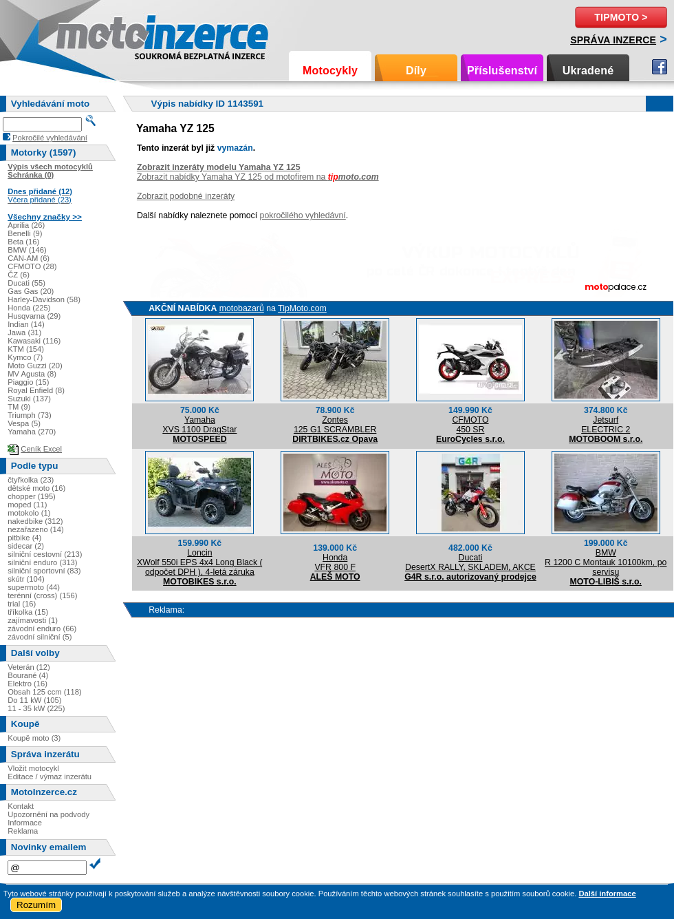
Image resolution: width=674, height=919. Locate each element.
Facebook (659, 66)
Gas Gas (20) (31, 291)
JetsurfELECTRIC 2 (605, 424)
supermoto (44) (34, 587)
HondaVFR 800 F (335, 562)
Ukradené (588, 70)
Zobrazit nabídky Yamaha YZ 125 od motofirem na (258, 177)
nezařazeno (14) (35, 529)
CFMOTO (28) (32, 266)
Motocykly (330, 70)
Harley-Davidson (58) (44, 299)
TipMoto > (620, 17)
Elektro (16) (27, 683)
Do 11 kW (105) (34, 700)
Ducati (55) (26, 283)
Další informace (606, 893)
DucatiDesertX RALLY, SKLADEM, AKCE (470, 562)
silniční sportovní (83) (44, 571)
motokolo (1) (29, 513)
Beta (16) (23, 241)
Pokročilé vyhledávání (49, 138)
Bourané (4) (28, 675)
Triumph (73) (30, 415)
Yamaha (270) (32, 431)
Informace (25, 822)
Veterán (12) (29, 667)
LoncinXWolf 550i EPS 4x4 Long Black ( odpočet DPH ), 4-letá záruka (200, 562)
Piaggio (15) (28, 382)
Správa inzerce (613, 39)
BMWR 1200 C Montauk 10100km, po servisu (605, 562)
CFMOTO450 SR (470, 424)
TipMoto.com (302, 308)
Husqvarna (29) (34, 316)
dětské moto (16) (36, 488)
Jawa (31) (24, 332)
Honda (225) (29, 308)
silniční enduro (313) (42, 562)
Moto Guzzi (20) (35, 365)
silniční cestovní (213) (45, 554)
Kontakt (21, 806)
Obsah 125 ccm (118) (45, 692)
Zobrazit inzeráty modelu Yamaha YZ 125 (219, 167)
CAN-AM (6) (29, 258)
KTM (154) (26, 349)
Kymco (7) (25, 357)
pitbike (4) (24, 538)
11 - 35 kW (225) (36, 708)
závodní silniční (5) (40, 637)
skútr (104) (26, 579)
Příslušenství (502, 70)
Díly (416, 70)
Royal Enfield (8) (36, 390)
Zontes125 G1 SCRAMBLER (335, 424)
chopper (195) (32, 496)
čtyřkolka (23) (31, 480)
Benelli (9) (25, 233)
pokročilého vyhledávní (303, 215)
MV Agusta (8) (32, 374)
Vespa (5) (24, 423)
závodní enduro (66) (42, 628)
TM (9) (19, 407)
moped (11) (27, 504)
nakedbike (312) (35, 521)
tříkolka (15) (28, 612)
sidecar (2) (26, 546)
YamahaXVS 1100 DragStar (199, 424)
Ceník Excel (41, 449)
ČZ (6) (19, 275)
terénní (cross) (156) (42, 595)
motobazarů (241, 308)
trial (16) (22, 604)
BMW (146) (27, 250)
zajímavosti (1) (33, 620)
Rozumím (36, 905)
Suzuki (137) (29, 398)
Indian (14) (26, 324)
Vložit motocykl (33, 768)
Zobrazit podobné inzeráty (186, 196)
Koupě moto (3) (34, 738)
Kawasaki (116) (34, 341)
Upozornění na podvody (48, 814)
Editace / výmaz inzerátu (49, 776)
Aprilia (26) (26, 225)
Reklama (23, 831)
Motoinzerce (85, 34)
